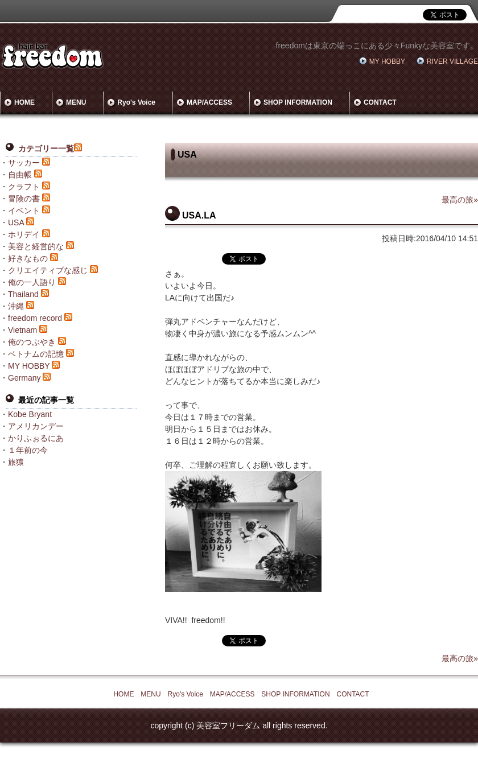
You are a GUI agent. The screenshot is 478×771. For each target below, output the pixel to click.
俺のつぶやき (32, 342)
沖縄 (16, 306)
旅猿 (16, 462)
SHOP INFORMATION (297, 102)
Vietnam (22, 330)
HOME (24, 102)
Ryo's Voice (136, 102)
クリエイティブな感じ (48, 270)
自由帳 (20, 174)
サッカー (24, 162)
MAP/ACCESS (209, 102)
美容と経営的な (36, 246)
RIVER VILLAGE (452, 61)
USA (16, 222)
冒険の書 (24, 198)
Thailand (23, 294)
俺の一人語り (32, 282)
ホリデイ (24, 234)
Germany (24, 377)
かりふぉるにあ (36, 438)
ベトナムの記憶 (36, 353)
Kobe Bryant (30, 414)
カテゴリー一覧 (46, 148)
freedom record (35, 318)
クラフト (24, 186)
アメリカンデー (36, 426)
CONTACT (380, 102)
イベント (24, 210)
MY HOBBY (387, 61)
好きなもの (28, 258)
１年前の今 (28, 450)
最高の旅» (460, 199)
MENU (76, 102)
